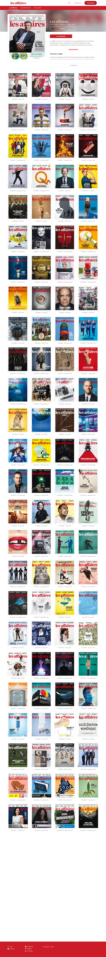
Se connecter (61, 36)
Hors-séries (37, 8)
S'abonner (77, 3)
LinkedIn (29, 951)
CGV (10, 946)
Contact (11, 949)
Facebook (29, 946)
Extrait (62, 28)
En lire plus (73, 65)
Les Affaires (13, 8)
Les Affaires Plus (25, 8)
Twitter (28, 949)
